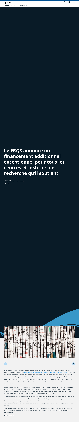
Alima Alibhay (7, 419)
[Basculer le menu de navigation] (74, 2)
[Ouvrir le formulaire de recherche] (64, 2)
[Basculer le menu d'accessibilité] (69, 2)
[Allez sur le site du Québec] (9, 3)
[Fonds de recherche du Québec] (16, 5)
